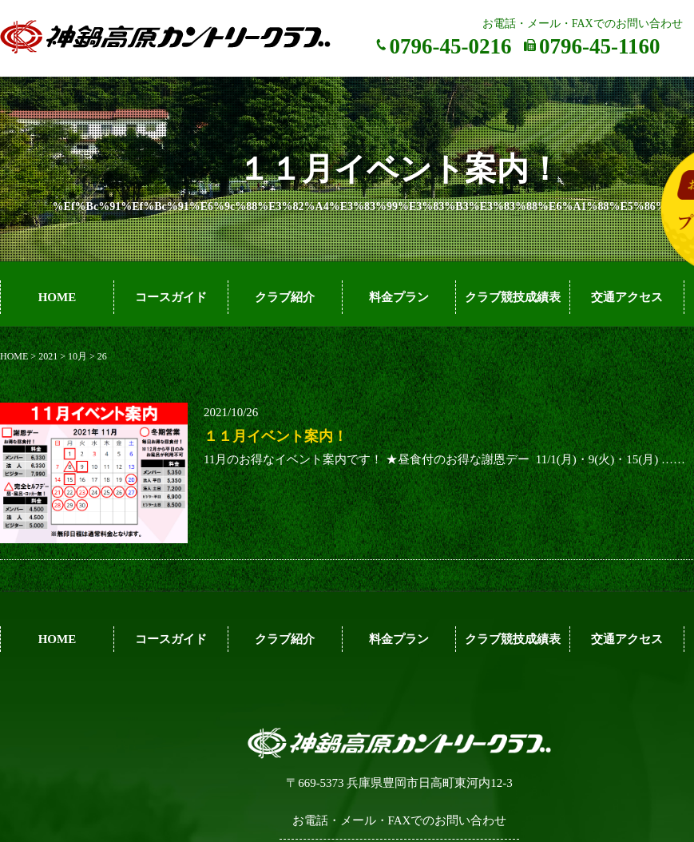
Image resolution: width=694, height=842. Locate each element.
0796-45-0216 (451, 46)
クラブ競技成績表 (513, 297)
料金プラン (399, 297)
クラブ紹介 (285, 297)
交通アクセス (627, 297)
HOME (57, 297)
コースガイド (171, 297)
